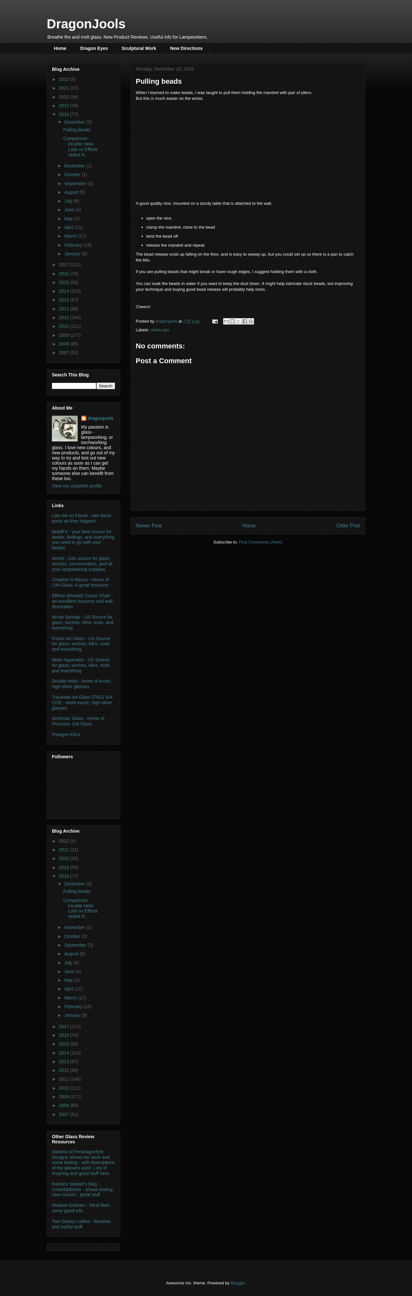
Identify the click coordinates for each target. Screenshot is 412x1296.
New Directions (186, 48)
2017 (64, 264)
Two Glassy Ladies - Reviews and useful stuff (81, 1224)
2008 (64, 343)
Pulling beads (76, 129)
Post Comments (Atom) (260, 542)
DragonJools (86, 24)
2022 (64, 79)
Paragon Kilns (66, 734)
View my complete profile (77, 485)
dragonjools (100, 418)
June (69, 209)
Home (60, 48)
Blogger (238, 1283)
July (69, 200)
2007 (64, 352)
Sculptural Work (139, 48)
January (73, 253)
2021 (64, 87)
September (75, 183)
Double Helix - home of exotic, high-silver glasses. (82, 683)
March (71, 236)
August (71, 192)
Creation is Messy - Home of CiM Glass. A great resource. (80, 582)
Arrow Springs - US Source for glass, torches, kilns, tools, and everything (82, 622)
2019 (64, 105)
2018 (64, 114)
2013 (64, 299)
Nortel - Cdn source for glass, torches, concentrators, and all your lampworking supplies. (82, 564)
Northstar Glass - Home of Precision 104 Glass (78, 721)
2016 (64, 273)
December (75, 122)
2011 (64, 317)
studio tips (160, 329)
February (73, 245)
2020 (64, 96)
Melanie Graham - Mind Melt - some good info (82, 1208)
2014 (64, 291)
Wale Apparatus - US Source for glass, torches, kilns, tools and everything (81, 665)
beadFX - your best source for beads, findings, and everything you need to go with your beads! (83, 539)
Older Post (348, 525)
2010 (64, 326)
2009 (64, 335)
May (69, 218)
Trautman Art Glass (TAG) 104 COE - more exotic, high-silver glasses (82, 703)
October (73, 174)
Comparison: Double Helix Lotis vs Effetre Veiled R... (80, 146)
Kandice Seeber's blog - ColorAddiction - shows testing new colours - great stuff (82, 1189)
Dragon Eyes (94, 48)
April (69, 227)
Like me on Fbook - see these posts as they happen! (81, 518)
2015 (64, 282)
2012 (64, 308)
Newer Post (149, 525)
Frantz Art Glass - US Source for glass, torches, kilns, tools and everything (81, 644)
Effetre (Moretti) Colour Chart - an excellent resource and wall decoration (82, 601)
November (75, 165)
